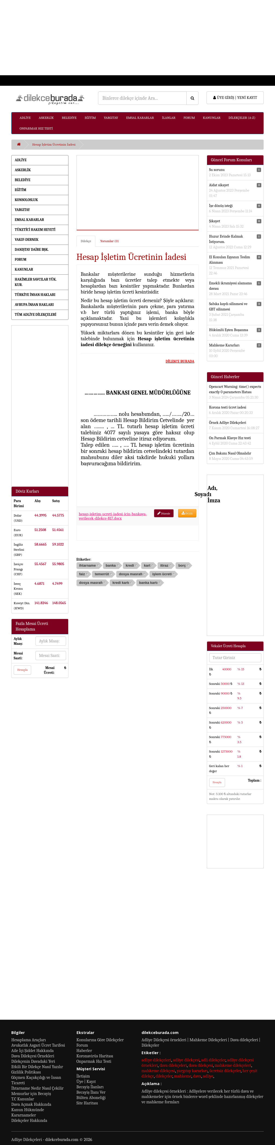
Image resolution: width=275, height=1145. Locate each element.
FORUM (189, 118)
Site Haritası (87, 1103)
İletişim (83, 1076)
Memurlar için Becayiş (31, 1093)
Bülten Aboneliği (91, 1097)
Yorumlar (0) (109, 241)
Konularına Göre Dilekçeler (100, 1039)
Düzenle (163, 513)
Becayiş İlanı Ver (91, 1092)
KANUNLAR (211, 118)
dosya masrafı (130, 574)
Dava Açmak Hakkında (31, 1104)
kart (147, 565)
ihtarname (87, 565)
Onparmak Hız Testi (94, 1061)
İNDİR (187, 513)
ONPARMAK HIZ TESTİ (36, 128)
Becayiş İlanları (90, 1087)
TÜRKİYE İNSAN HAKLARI (35, 295)
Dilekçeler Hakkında (29, 1120)
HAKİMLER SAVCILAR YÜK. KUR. (36, 282)
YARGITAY (111, 118)
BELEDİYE (69, 118)
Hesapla (22, 670)
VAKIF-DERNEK (26, 240)
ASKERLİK (46, 118)
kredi (130, 565)
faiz (82, 574)
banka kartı (148, 583)
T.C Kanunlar (22, 1099)
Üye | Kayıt (86, 1081)
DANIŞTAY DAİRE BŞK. (32, 250)
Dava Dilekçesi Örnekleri (32, 1056)
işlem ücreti (162, 574)
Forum (82, 1045)
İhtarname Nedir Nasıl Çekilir (37, 1088)
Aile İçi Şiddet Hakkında (32, 1050)
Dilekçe (86, 241)
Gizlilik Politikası (26, 1072)
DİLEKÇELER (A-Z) (242, 118)
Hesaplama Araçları (28, 1039)
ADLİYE (25, 118)
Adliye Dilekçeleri (26, 1139)
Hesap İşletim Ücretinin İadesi (53, 144)
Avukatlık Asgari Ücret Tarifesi (38, 1045)
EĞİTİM (90, 118)
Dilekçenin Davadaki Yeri (33, 1061)
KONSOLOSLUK (26, 200)
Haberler (84, 1050)
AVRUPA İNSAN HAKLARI (34, 305)
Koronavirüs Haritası (95, 1056)
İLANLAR (168, 118)
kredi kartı (121, 583)
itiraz (164, 565)
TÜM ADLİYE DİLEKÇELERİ (35, 315)
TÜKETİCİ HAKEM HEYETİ (35, 230)
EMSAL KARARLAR (140, 118)
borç (182, 565)
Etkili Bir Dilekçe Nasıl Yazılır (37, 1066)
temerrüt (102, 574)
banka (111, 565)
